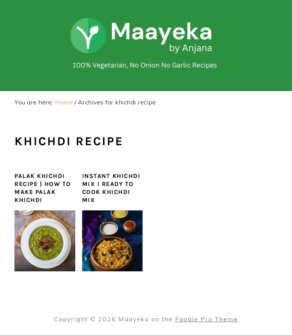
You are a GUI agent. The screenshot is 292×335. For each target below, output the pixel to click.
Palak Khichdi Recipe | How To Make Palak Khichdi (42, 187)
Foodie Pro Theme (206, 319)
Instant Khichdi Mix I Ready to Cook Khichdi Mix (111, 187)
